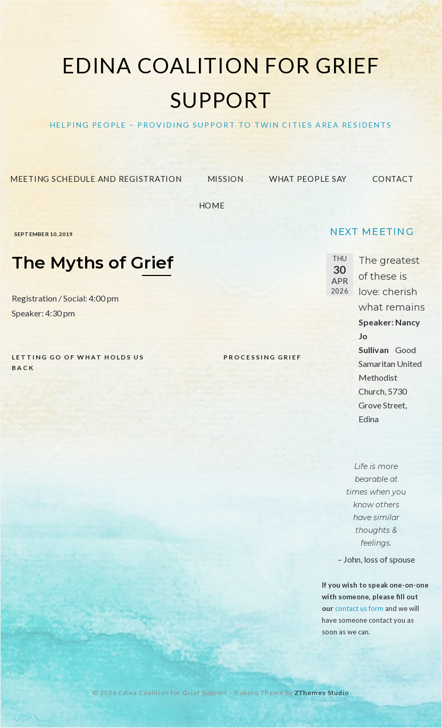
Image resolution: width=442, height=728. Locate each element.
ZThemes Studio (322, 693)
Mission (225, 178)
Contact (392, 178)
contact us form (359, 608)
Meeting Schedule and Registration (96, 178)
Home (212, 205)
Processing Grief (262, 357)
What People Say (308, 178)
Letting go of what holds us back (78, 362)
